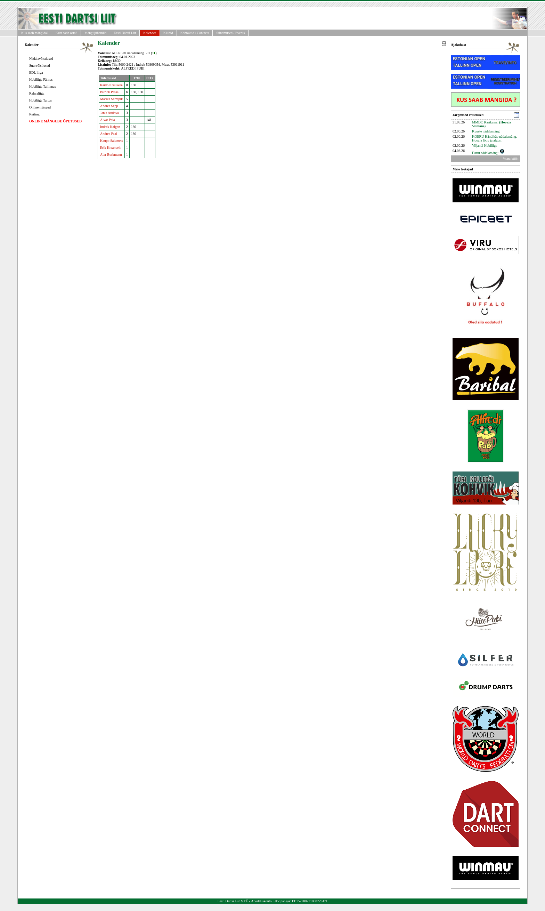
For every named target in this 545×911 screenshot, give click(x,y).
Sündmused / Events (230, 33)
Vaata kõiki (511, 159)
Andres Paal (108, 134)
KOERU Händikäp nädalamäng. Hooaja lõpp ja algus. (494, 138)
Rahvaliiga (36, 93)
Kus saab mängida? (34, 33)
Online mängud (40, 107)
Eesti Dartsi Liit (125, 33)
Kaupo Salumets (111, 141)
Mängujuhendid (95, 33)
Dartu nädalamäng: (488, 153)
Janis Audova (109, 113)
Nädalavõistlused (41, 59)
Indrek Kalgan (110, 127)
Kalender (149, 33)
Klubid (168, 33)
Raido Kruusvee (111, 85)
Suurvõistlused (39, 65)
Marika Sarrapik (111, 99)
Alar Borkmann (111, 154)
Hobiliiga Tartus (40, 100)
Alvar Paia (107, 120)
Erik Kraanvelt (110, 148)
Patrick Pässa (109, 92)
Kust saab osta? (66, 33)
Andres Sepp (109, 106)
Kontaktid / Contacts (194, 33)
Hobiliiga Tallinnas (42, 86)
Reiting (34, 114)
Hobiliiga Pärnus (41, 79)
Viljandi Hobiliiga (484, 145)
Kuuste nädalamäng (485, 131)
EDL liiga (36, 72)
